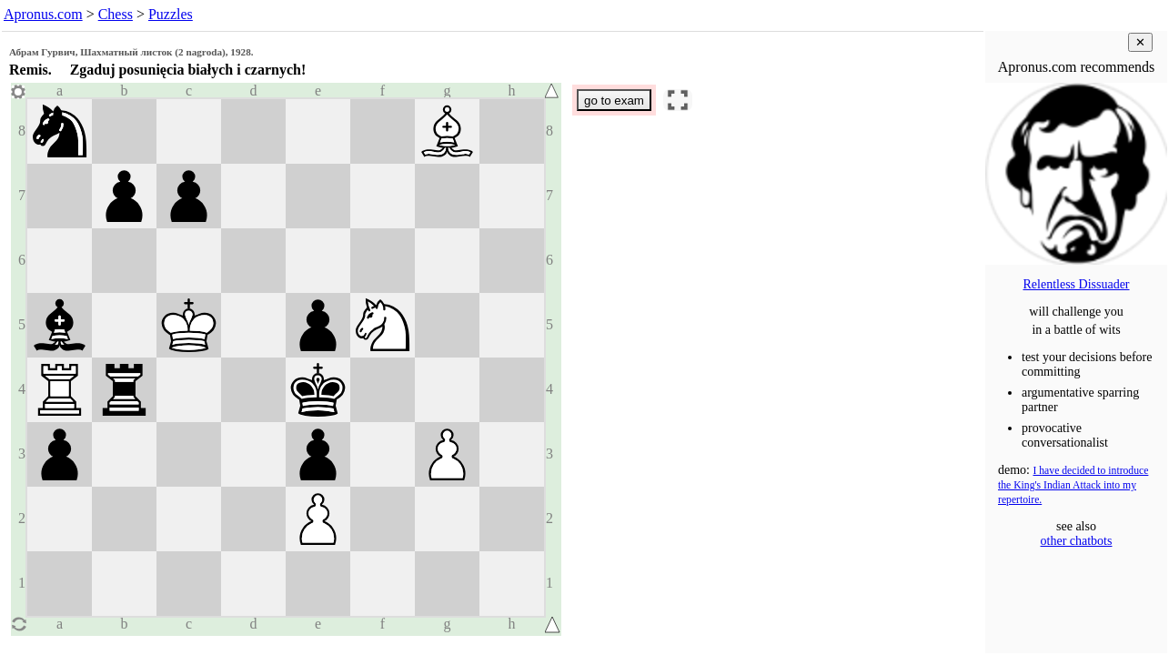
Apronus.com (43, 14)
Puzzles (170, 14)
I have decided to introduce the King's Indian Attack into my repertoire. (1073, 485)
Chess (115, 14)
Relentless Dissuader (1076, 284)
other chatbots (1077, 541)
